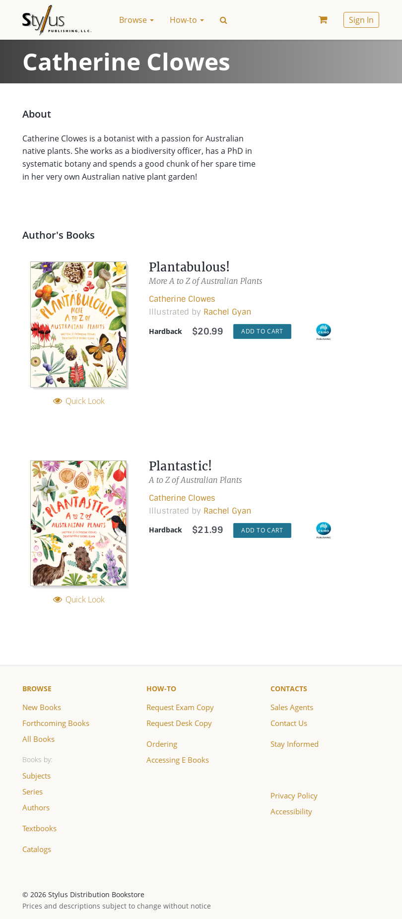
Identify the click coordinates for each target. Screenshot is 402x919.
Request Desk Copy (178, 722)
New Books (40, 707)
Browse (37, 688)
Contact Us (288, 722)
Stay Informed (293, 743)
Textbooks (38, 828)
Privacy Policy (292, 795)
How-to (161, 688)
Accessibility (290, 811)
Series (32, 791)
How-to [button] (187, 19)
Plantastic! (181, 466)
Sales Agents (291, 707)
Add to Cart (262, 331)
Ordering (161, 743)
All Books (37, 738)
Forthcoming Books (53, 722)
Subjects (36, 775)
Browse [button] (136, 19)
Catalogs (36, 848)
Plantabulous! (190, 267)
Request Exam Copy (179, 707)
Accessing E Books (176, 759)
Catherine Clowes (182, 299)
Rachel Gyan (227, 312)
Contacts (288, 688)
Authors (35, 807)
